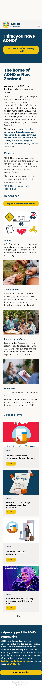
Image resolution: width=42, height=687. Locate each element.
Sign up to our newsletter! (21, 203)
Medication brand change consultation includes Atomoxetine (18, 505)
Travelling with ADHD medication (16, 553)
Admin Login (21, 684)
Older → (21, 616)
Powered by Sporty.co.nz (21, 682)
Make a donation (21, 672)
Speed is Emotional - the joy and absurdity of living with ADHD (19, 601)
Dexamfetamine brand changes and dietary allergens (20, 457)
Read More (11, 464)
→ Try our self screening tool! (21, 50)
